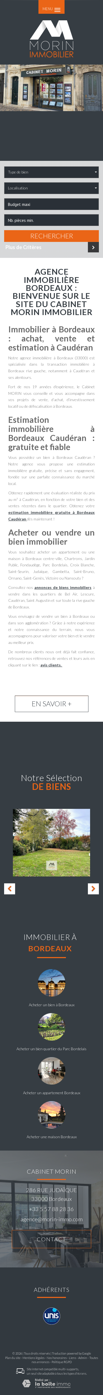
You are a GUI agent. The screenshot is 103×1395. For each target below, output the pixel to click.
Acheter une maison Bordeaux (52, 1136)
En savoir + (52, 703)
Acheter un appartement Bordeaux (51, 1092)
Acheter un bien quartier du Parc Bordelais (51, 1048)
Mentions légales (33, 1358)
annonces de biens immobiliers (62, 587)
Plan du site (12, 1358)
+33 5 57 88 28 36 (51, 1209)
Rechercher (51, 236)
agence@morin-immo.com (52, 1219)
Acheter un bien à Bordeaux (51, 1004)
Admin (82, 1358)
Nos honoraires (57, 1358)
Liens (72, 1358)
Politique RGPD (62, 1362)
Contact (51, 1239)
